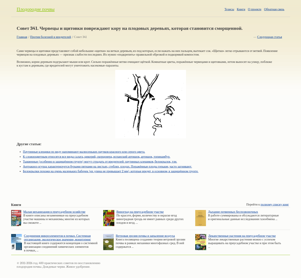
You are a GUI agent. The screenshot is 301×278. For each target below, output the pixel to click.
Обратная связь (274, 9)
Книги (241, 9)
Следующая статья (269, 37)
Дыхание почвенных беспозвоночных (233, 212)
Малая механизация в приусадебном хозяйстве (54, 212)
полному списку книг (275, 204)
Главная (22, 37)
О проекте (255, 9)
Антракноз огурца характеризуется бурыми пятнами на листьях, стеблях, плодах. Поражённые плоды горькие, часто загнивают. (107, 166)
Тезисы (229, 9)
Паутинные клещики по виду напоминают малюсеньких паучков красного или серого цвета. (84, 152)
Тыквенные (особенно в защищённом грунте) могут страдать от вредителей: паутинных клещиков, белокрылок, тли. (100, 161)
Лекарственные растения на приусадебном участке (242, 236)
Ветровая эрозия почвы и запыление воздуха (145, 236)
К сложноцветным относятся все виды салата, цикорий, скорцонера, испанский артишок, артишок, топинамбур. (96, 157)
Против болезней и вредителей (50, 37)
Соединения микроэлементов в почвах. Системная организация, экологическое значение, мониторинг (57, 237)
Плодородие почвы (36, 9)
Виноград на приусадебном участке (140, 212)
